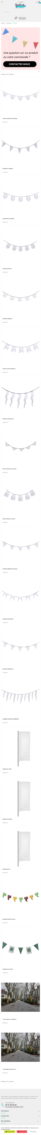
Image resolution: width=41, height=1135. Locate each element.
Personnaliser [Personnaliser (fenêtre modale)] (33, 1131)
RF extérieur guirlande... (9, 218)
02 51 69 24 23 (22, 18)
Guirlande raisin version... (9, 919)
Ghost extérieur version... (9, 518)
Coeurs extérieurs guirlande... (10, 118)
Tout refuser (23, 1131)
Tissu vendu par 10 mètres (9, 1019)
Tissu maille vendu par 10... (10, 1069)
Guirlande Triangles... (8, 168)
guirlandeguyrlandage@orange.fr (14, 1107)
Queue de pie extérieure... (9, 368)
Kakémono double (7, 819)
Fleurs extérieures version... (10, 468)
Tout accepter (10, 1131)
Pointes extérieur (7, 268)
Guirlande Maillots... (8, 318)
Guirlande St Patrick (8, 969)
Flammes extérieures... (8, 418)
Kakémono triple (7, 769)
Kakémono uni (6, 869)
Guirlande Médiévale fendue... (10, 569)
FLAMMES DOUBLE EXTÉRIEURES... (11, 719)
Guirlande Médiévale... (8, 669)
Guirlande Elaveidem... (8, 619)
